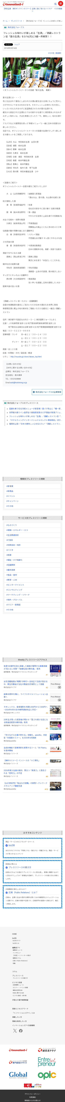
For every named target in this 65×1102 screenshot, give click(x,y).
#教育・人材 (11, 580)
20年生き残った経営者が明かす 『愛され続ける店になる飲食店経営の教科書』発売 (26, 721)
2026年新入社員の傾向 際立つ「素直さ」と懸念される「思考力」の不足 (25, 771)
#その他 (9, 506)
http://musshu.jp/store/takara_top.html (26, 357)
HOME (14, 934)
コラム (14, 971)
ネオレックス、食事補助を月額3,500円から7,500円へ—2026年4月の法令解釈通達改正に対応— (25, 708)
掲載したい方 (17, 1017)
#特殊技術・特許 (13, 545)
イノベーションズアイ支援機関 (23, 1025)
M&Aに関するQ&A (18, 993)
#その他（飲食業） (55, 53)
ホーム (5, 21)
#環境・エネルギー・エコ (17, 530)
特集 (14, 963)
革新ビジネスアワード (20, 1009)
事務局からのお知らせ (33, 1100)
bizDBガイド (17, 940)
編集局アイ (16, 948)
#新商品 (9, 491)
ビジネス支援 (17, 982)
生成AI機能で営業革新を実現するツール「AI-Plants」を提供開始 (26, 749)
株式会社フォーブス (16, 27)
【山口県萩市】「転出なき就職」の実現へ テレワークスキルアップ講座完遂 (25, 784)
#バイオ (9, 550)
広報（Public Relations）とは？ (23, 892)
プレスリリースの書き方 (20, 867)
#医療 (8, 555)
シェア (17, 44)
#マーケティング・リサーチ (18, 595)
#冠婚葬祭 (10, 565)
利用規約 (32, 1097)
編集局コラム (17, 958)
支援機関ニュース (18, 985)
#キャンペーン (12, 501)
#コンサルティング (14, 590)
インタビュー (17, 953)
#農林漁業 (10, 570)
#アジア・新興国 (13, 605)
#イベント (10, 496)
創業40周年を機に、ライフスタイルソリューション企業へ (26, 695)
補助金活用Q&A (17, 990)
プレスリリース (16, 21)
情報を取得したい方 (19, 1021)
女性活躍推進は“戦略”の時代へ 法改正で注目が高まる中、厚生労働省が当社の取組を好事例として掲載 (26, 682)
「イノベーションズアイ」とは (23, 1013)
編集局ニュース (17, 950)
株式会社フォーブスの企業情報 (48, 392)
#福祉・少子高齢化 (14, 560)
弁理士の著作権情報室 (20, 1000)
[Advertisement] (32, 447)
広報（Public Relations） (20, 961)
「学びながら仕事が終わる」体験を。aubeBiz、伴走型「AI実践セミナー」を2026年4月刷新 (25, 736)
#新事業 (9, 486)
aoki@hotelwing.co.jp (18, 382)
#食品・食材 (11, 575)
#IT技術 (9, 540)
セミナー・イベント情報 (20, 987)
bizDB (12, 845)
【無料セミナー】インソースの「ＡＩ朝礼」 (22, 760)
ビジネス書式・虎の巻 (19, 995)
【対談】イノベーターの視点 (22, 955)
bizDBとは (16, 943)
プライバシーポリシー (33, 1094)
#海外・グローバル (14, 600)
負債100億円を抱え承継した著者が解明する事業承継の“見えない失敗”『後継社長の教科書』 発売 (25, 667)
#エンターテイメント (15, 585)
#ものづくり (11, 525)
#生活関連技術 (12, 535)
